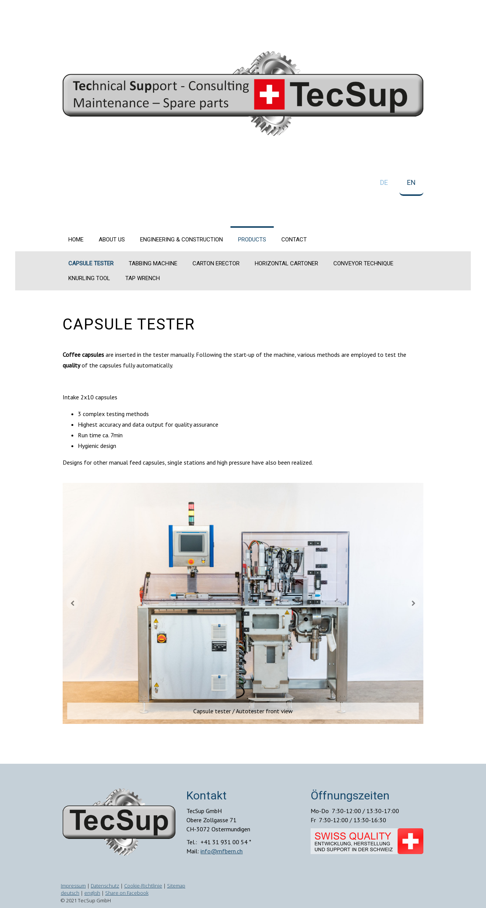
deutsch (70, 892)
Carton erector (216, 263)
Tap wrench (142, 278)
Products (252, 239)
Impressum (73, 885)
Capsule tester (91, 263)
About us (112, 239)
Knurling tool (89, 278)
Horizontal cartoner (286, 263)
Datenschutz (105, 885)
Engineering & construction (181, 239)
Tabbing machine (153, 263)
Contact (294, 239)
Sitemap (176, 885)
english (92, 892)
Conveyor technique (363, 263)
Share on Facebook (126, 892)
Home (76, 239)
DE (384, 182)
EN (411, 182)
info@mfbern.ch (221, 851)
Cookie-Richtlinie (143, 885)
